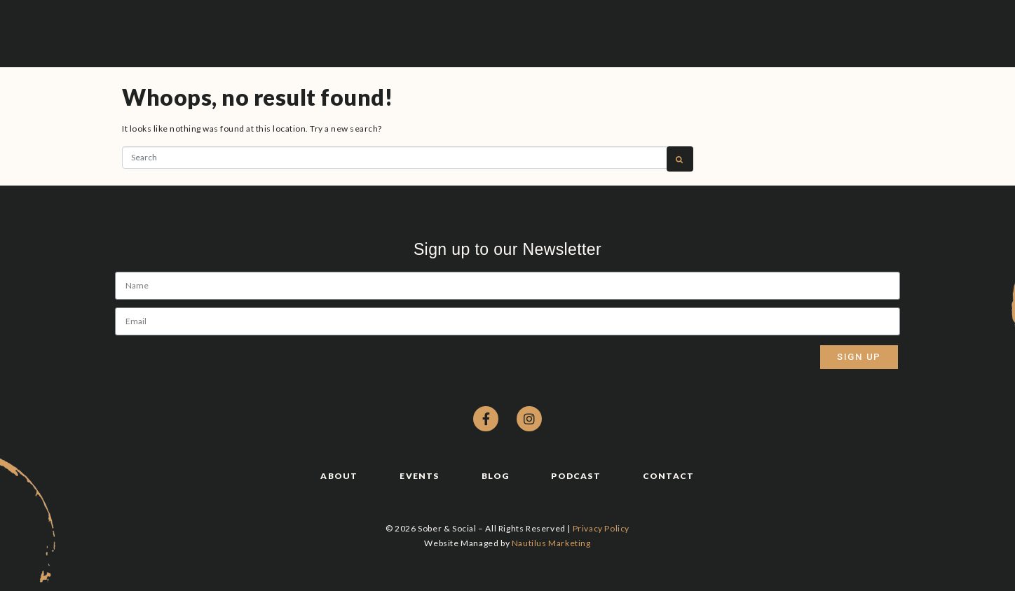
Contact (668, 476)
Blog (496, 476)
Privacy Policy (601, 528)
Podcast (575, 476)
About (338, 476)
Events (419, 476)
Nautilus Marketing (551, 543)
